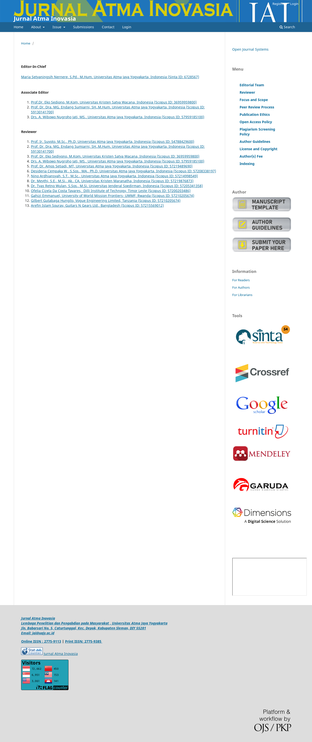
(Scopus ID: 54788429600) (173, 141)
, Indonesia (144, 102)
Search (287, 27)
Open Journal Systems (250, 49)
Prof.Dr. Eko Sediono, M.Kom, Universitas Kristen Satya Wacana (83, 102)
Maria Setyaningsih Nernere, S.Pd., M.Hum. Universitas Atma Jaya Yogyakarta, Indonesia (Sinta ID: (102, 76)
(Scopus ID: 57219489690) (171, 166)
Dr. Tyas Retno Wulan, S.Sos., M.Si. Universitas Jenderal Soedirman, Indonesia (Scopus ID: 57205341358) (117, 185)
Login (126, 27)
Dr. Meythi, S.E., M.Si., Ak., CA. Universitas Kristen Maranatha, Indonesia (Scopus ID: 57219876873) (112, 180)
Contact (108, 27)
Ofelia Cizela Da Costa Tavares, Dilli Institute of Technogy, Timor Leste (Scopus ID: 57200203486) (110, 190)
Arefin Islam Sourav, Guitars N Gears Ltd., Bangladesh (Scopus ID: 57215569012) (97, 205)
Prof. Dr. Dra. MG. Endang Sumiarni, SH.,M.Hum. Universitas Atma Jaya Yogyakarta (99, 107)
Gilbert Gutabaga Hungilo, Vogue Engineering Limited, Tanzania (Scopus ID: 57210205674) (105, 200)
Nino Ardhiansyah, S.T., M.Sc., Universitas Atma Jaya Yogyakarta (83, 176)
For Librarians (242, 295)
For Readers (241, 280)
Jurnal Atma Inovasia (45, 18)
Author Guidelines (255, 141)
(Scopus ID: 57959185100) (183, 117)
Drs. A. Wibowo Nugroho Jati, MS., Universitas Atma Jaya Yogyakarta (86, 117)
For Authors (241, 287)
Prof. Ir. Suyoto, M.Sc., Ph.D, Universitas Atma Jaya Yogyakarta (81, 141)
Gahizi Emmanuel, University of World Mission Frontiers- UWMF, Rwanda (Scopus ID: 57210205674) (112, 195)
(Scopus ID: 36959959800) (175, 102)
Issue (57, 27)
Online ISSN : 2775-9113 (41, 641)
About (36, 27)
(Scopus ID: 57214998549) (176, 176)
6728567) (191, 76)
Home (18, 27)
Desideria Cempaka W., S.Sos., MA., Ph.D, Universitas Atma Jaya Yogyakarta (92, 171)
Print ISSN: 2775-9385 (83, 641)
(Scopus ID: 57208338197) (195, 171)
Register (278, 3)
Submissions (83, 27)
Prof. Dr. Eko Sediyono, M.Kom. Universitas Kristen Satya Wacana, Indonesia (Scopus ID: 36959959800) (115, 156)
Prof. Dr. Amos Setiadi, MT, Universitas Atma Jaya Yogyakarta (81, 166)
